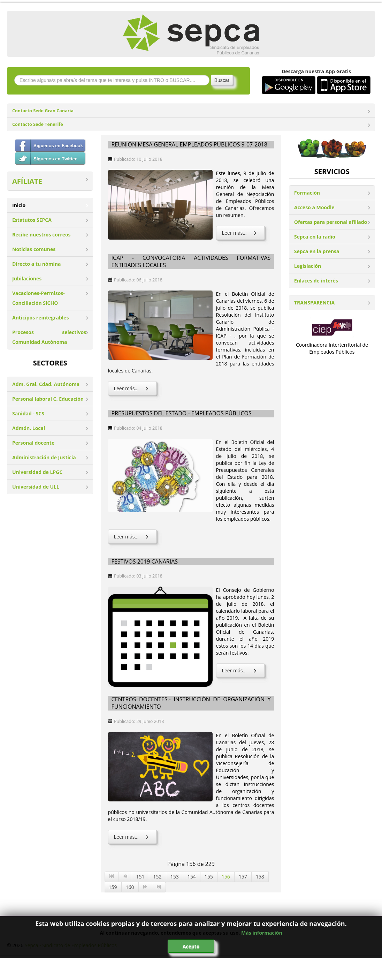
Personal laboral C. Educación (48, 398)
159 (113, 887)
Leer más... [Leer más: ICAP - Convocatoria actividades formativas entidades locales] (132, 388)
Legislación (307, 266)
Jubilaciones (26, 278)
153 (174, 876)
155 (209, 876)
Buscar (222, 80)
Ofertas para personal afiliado (330, 222)
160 (130, 887)
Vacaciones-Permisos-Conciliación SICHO (38, 298)
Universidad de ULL (35, 486)
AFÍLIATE (27, 181)
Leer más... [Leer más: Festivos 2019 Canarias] (240, 670)
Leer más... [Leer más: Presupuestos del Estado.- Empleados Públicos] (132, 536)
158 (260, 876)
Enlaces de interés (316, 280)
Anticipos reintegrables (40, 317)
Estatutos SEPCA (32, 220)
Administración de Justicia (44, 457)
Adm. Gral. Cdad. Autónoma (45, 384)
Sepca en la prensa (316, 251)
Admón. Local (28, 428)
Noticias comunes (33, 249)
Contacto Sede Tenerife (37, 124)
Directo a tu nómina (36, 264)
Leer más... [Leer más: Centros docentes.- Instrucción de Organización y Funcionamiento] (132, 836)
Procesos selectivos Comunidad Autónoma (49, 337)
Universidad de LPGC (37, 472)
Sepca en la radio (314, 236)
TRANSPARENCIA (314, 302)
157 (243, 876)
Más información (261, 932)
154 (192, 876)
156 (226, 876)
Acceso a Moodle (314, 207)
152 (157, 876)
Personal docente (33, 442)
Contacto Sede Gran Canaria (43, 111)
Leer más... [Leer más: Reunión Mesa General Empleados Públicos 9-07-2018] (240, 232)
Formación (307, 192)
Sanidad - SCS (28, 413)
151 (140, 876)
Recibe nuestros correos (41, 234)
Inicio (18, 205)
